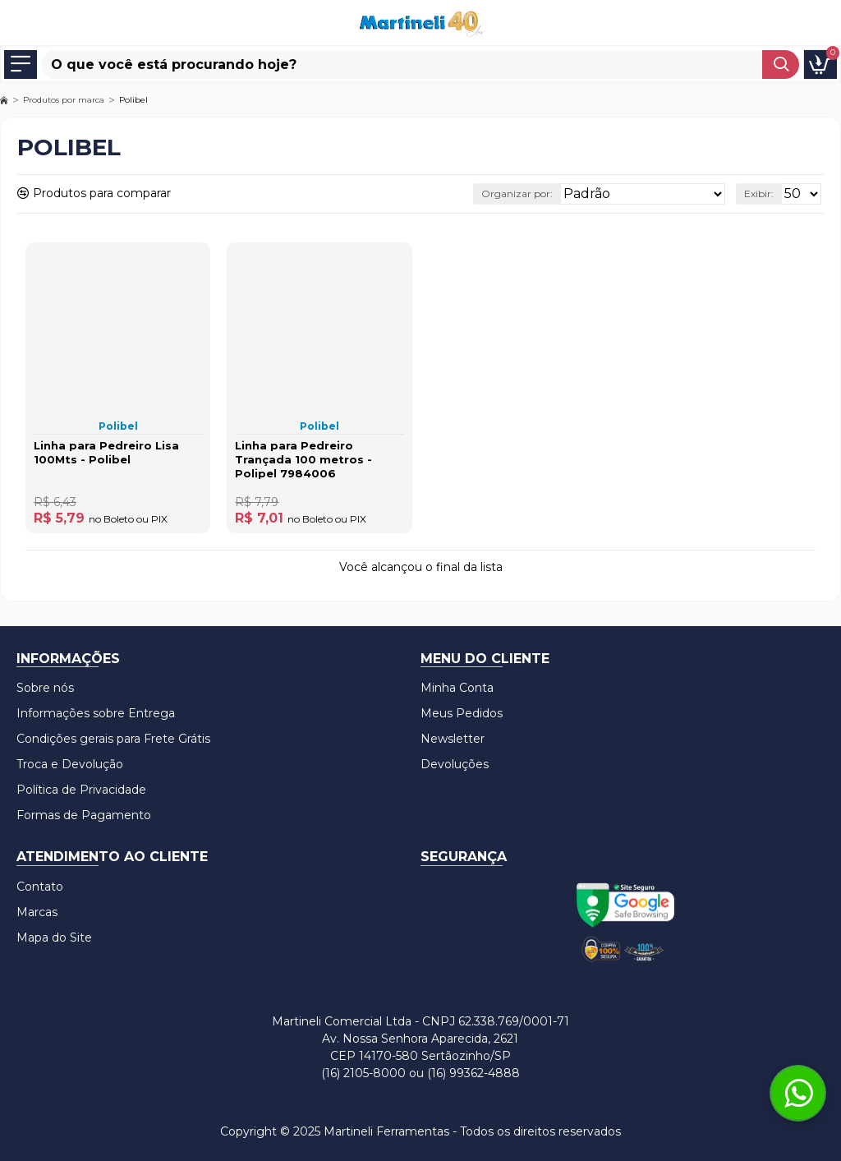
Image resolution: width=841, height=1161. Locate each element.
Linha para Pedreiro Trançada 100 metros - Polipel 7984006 (303, 459)
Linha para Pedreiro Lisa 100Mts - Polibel (106, 452)
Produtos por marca (63, 99)
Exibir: (759, 193)
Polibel (118, 426)
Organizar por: (517, 193)
